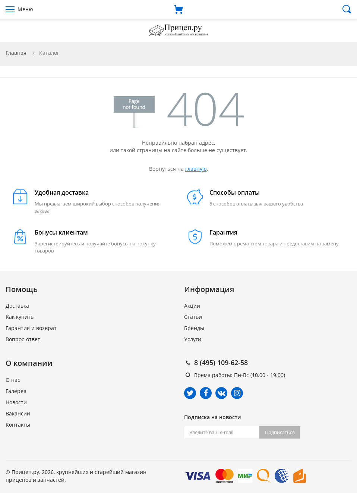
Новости (16, 402)
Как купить (20, 316)
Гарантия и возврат (31, 328)
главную (196, 168)
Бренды (194, 328)
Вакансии (18, 413)
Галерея (16, 391)
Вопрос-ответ (23, 339)
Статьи (193, 316)
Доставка (17, 305)
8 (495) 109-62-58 (221, 362)
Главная (16, 52)
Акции (192, 305)
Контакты (18, 424)
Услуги (192, 339)
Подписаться (280, 432)
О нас (13, 379)
